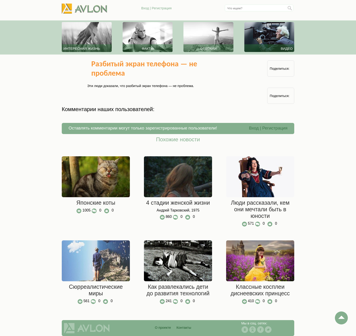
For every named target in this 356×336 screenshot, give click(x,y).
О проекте (163, 327)
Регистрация (162, 8)
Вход (145, 8)
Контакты (183, 327)
